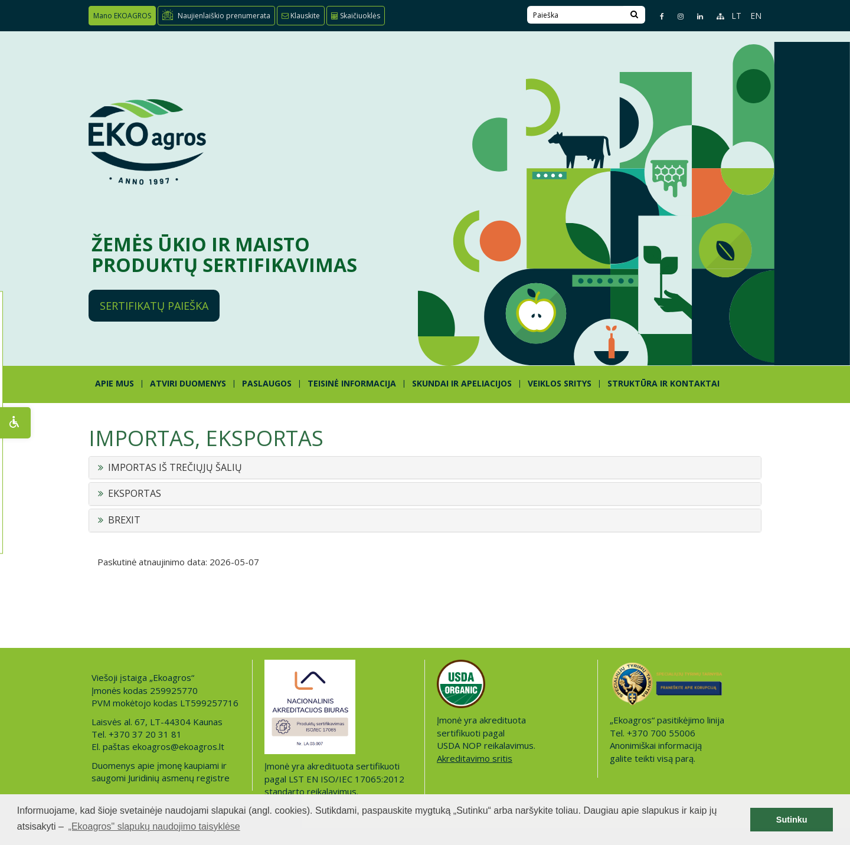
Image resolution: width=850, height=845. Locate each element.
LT (736, 15)
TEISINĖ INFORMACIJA (352, 383)
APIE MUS (114, 383)
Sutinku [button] (792, 819)
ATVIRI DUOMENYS (188, 383)
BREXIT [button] (124, 520)
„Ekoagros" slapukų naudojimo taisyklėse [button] (154, 826)
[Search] (634, 15)
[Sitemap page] (715, 16)
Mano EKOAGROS (122, 16)
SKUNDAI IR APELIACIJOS (462, 383)
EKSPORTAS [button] (134, 494)
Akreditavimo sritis (474, 758)
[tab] (425, 468)
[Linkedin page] (695, 16)
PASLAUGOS (267, 383)
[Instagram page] (675, 16)
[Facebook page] (657, 16)
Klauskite (301, 16)
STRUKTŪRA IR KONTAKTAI (663, 383)
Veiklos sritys (559, 383)
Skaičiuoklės (355, 16)
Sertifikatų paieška (154, 306)
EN (755, 15)
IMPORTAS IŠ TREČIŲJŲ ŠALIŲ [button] (175, 468)
